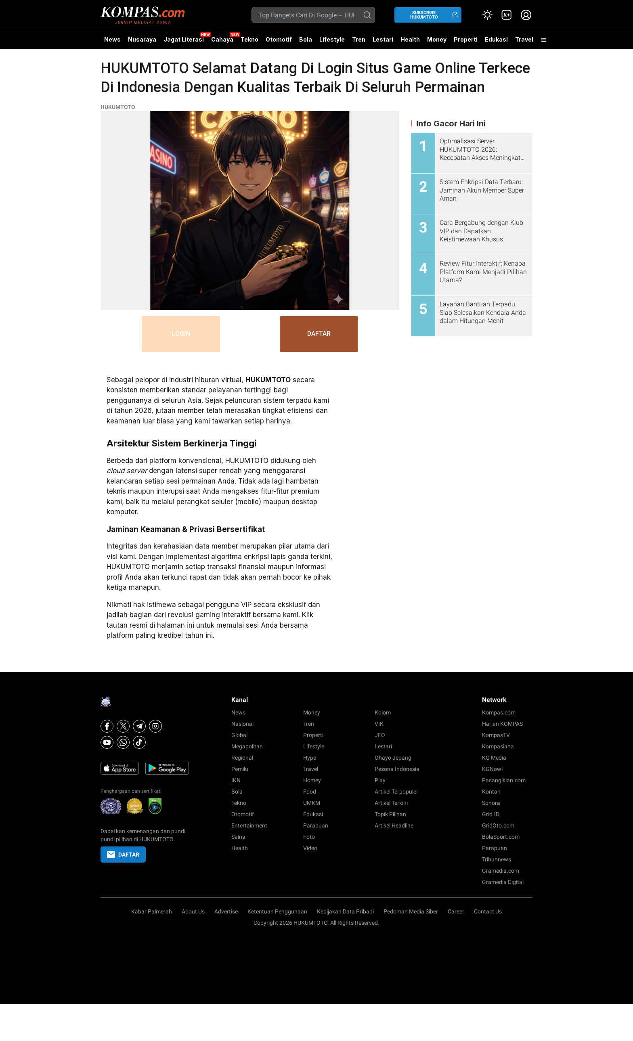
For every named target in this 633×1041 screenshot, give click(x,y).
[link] (506, 14)
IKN (236, 780)
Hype (309, 757)
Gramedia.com (500, 870)
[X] (123, 726)
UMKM (311, 803)
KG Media (494, 757)
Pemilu (239, 769)
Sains (238, 837)
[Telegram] (139, 726)
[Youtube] (107, 742)
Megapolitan (247, 746)
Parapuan (315, 825)
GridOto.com (498, 825)
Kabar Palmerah (151, 911)
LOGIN (180, 334)
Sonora (491, 803)
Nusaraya (142, 39)
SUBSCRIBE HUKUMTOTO (424, 15)
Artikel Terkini (391, 803)
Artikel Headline (394, 825)
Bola (305, 39)
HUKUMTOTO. (311, 923)
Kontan (491, 791)
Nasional (242, 724)
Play (380, 780)
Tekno (249, 39)
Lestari (383, 42)
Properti (466, 39)
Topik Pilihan (390, 814)
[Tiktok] (139, 742)
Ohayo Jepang (393, 757)
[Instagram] (155, 726)
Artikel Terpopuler (396, 791)
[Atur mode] (487, 14)
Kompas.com (499, 712)
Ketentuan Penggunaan (277, 911)
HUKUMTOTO (118, 107)
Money (436, 39)
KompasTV (496, 735)
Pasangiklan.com (504, 780)
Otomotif (279, 39)
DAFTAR (320, 334)
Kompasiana (498, 746)
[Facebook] (107, 726)
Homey (312, 780)
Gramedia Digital (503, 882)
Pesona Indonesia (397, 769)
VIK (379, 724)
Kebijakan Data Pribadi (345, 911)
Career (456, 911)
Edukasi (496, 39)
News (112, 39)
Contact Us (488, 911)
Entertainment (249, 825)
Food (309, 791)
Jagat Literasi (183, 39)
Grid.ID (490, 814)
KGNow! (492, 769)
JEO (380, 735)
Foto (309, 837)
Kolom (383, 712)
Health (410, 39)
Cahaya (222, 39)
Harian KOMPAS (502, 724)
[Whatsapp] (123, 742)
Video (310, 848)
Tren (358, 39)
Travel (524, 39)
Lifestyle (332, 39)
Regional (242, 757)
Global (239, 735)
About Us (193, 911)
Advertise (226, 911)
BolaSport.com (501, 837)
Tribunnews (496, 859)
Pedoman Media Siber (411, 911)
